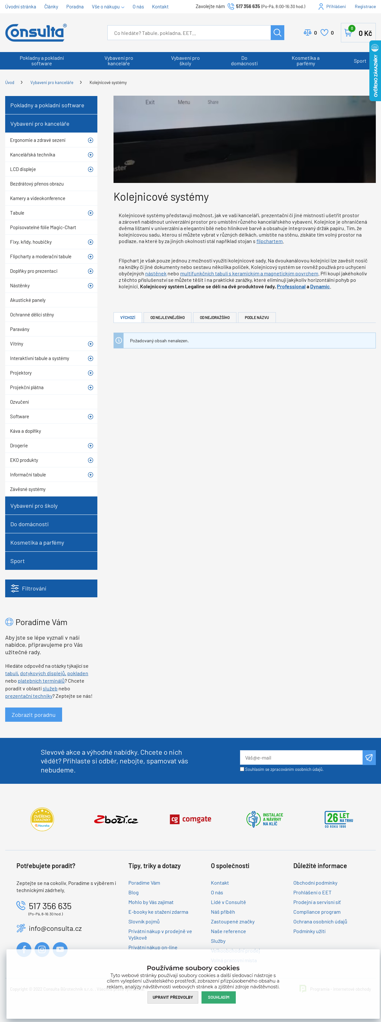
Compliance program (317, 912)
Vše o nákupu (106, 6)
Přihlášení (336, 6)
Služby (218, 941)
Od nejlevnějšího (167, 317)
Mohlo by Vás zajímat (151, 902)
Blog (133, 892)
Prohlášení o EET (312, 892)
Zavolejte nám (211, 6)
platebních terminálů (41, 680)
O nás (138, 6)
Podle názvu (257, 317)
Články (51, 6)
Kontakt (160, 6)
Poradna (75, 6)
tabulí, (12, 673)
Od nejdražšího (215, 317)
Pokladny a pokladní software (42, 60)
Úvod (9, 82)
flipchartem (269, 241)
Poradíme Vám (144, 882)
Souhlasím (218, 997)
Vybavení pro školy (185, 60)
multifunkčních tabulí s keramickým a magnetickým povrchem (249, 273)
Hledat (277, 32)
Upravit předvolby (173, 997)
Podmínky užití (309, 931)
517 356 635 (248, 6)
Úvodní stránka (20, 6)
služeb (50, 688)
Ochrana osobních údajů (320, 921)
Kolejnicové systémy (108, 82)
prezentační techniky (28, 696)
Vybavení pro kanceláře (118, 60)
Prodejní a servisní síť (317, 902)
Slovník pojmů (144, 921)
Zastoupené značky (233, 921)
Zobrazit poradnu (34, 714)
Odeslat (369, 757)
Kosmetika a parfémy (306, 60)
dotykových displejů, (43, 673)
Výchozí (127, 317)
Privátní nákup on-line (153, 947)
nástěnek (156, 273)
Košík (360, 31)
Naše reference (228, 931)
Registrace (365, 6)
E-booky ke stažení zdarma (158, 912)
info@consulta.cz (55, 928)
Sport (360, 61)
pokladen (77, 673)
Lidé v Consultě (228, 902)
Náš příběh (223, 912)
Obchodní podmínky (315, 882)
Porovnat (315, 32)
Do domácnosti (244, 60)
